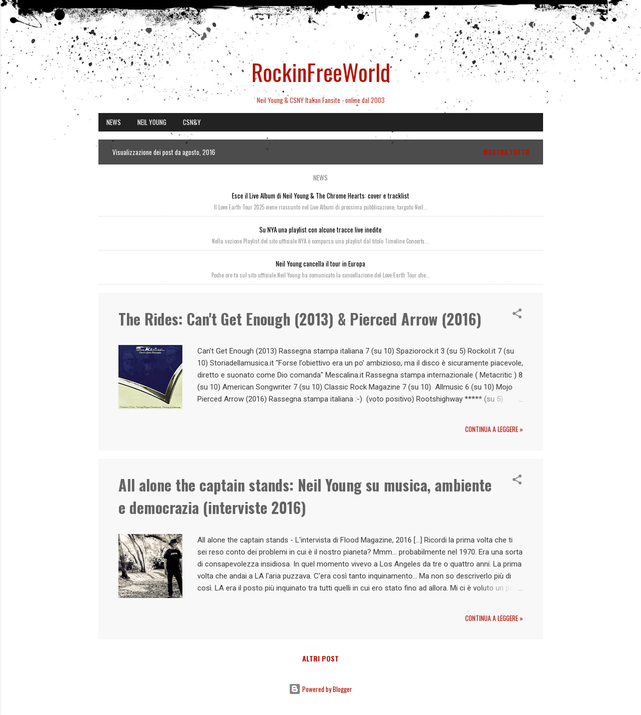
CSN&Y (192, 122)
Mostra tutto (506, 152)
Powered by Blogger (320, 689)
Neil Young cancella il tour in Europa (320, 263)
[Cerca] (537, 27)
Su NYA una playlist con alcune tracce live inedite (320, 229)
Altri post (320, 658)
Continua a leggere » (494, 429)
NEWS (113, 122)
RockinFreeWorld (320, 71)
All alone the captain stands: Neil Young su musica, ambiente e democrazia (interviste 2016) (305, 496)
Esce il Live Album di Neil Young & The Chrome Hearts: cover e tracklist (320, 195)
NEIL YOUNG (151, 122)
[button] (517, 315)
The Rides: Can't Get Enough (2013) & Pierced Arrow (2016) (300, 319)
